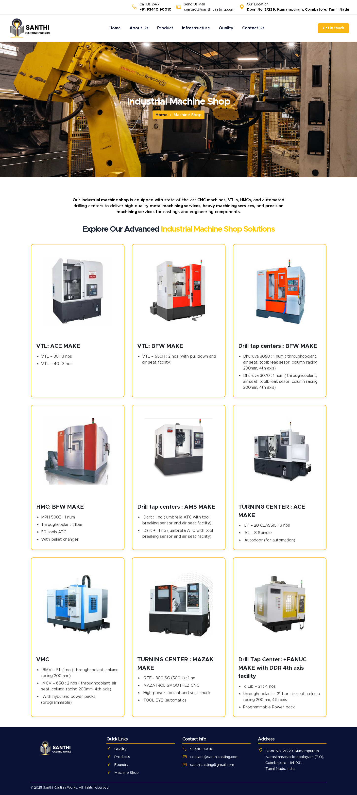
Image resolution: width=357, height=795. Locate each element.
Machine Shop (122, 773)
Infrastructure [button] (196, 28)
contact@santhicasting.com (209, 9)
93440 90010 (197, 749)
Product (165, 28)
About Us (139, 28)
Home (115, 28)
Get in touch (333, 28)
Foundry (117, 765)
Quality (226, 28)
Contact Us (253, 28)
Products (118, 757)
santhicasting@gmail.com (208, 765)
